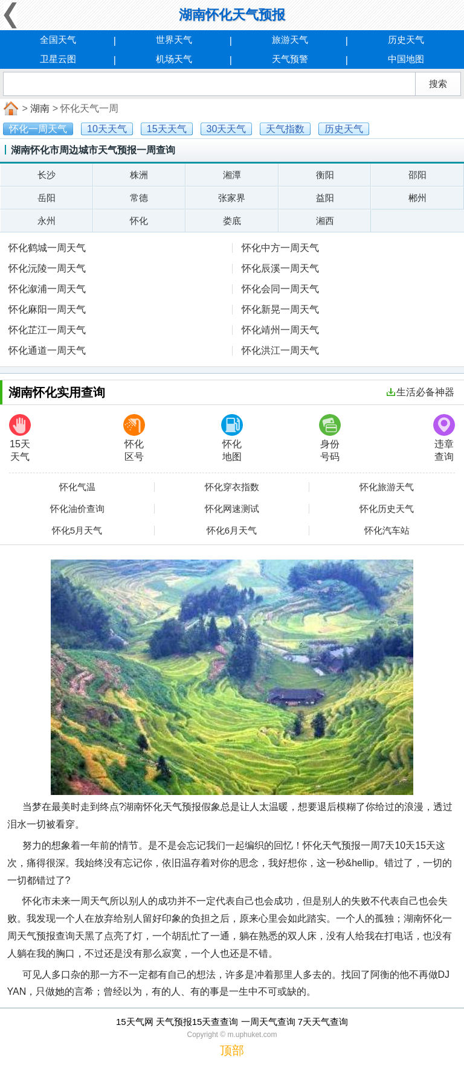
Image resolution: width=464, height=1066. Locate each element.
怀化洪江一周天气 (280, 350)
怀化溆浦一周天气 (47, 289)
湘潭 (232, 175)
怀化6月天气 (232, 530)
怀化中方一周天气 (280, 248)
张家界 (231, 198)
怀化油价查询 (77, 509)
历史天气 (406, 39)
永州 (46, 220)
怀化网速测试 (232, 509)
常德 (139, 198)
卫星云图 (58, 59)
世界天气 (174, 39)
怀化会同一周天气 (280, 289)
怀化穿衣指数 (232, 487)
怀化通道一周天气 (47, 350)
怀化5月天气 (77, 530)
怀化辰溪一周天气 (280, 268)
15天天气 (20, 438)
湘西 (325, 220)
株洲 (139, 175)
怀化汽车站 (387, 530)
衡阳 (325, 175)
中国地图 (406, 59)
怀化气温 (77, 487)
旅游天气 (290, 39)
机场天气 (174, 59)
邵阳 (417, 175)
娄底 (232, 220)
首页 (9, 108)
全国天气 (58, 39)
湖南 (40, 108)
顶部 (232, 1050)
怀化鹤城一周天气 (47, 248)
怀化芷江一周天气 (47, 330)
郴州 (417, 198)
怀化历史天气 (386, 509)
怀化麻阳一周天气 (47, 309)
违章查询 (444, 438)
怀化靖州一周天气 (280, 330)
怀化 (139, 220)
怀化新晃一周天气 (280, 309)
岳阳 (46, 198)
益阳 (325, 198)
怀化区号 (134, 438)
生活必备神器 (420, 392)
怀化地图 (232, 438)
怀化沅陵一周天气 (47, 268)
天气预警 (290, 59)
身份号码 (330, 438)
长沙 (46, 175)
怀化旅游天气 (386, 487)
